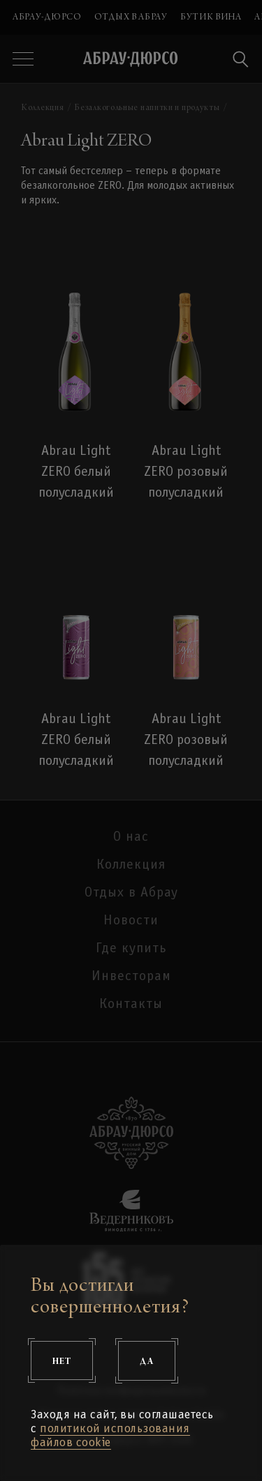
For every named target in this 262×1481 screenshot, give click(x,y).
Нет (62, 1360)
